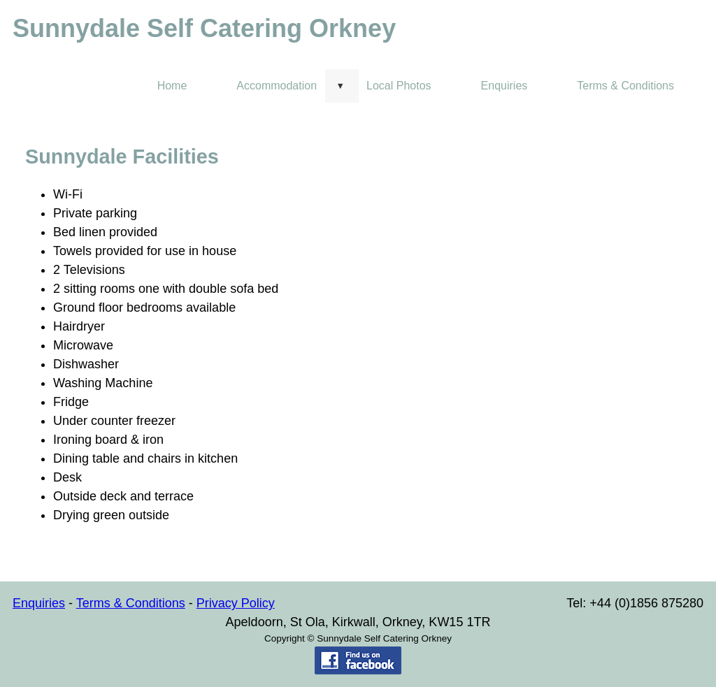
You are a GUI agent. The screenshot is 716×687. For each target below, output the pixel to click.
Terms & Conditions (625, 86)
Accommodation (276, 86)
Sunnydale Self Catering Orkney (204, 28)
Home (172, 86)
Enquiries (504, 86)
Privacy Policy (235, 603)
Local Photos (398, 86)
